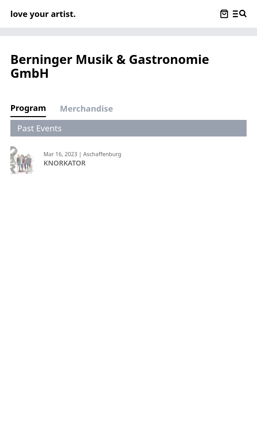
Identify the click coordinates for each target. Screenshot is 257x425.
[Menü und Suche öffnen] (240, 14)
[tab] (31, 110)
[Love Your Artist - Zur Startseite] (43, 13)
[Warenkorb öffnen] (224, 13)
